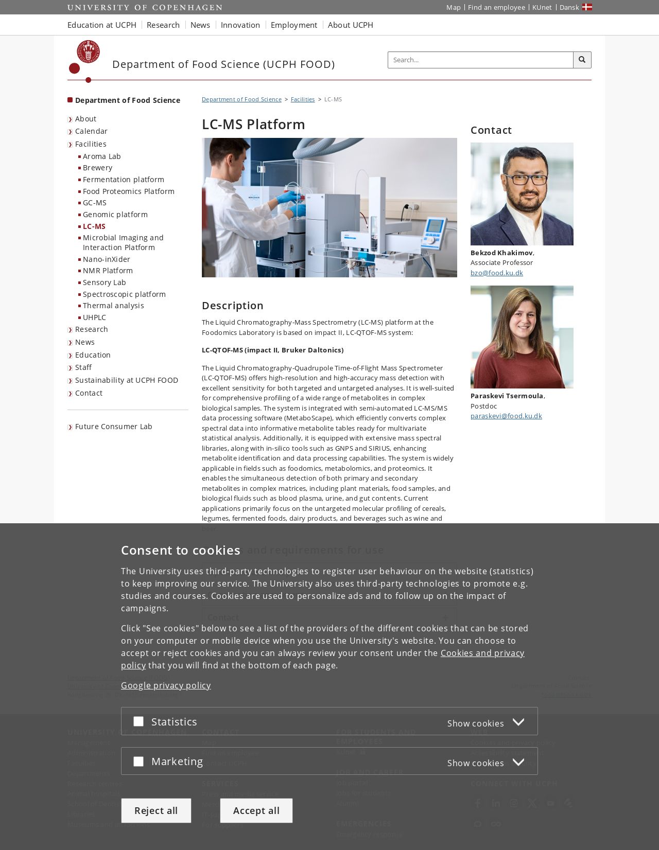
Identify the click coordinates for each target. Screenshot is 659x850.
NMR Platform (108, 270)
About (86, 118)
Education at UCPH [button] (101, 25)
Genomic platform (115, 214)
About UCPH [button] (351, 25)
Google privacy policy (166, 685)
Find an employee (496, 7)
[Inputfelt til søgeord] (481, 59)
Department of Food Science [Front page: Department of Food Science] (127, 100)
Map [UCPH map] (453, 7)
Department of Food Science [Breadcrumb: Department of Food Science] (242, 99)
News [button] (200, 25)
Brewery (97, 167)
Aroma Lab (102, 156)
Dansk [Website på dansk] (570, 7)
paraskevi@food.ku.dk (506, 415)
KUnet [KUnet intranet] (542, 7)
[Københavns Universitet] (84, 61)
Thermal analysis (113, 305)
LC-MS (94, 226)
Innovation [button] (241, 25)
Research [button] (163, 25)
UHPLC (95, 317)
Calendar (91, 131)
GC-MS (95, 202)
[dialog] (329, 686)
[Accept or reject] (141, 721)
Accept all (256, 810)
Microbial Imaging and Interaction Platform (123, 242)
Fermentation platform (123, 179)
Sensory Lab (104, 282)
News (85, 342)
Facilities (91, 144)
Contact (88, 393)
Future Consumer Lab (114, 426)
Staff (83, 367)
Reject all (156, 810)
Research (91, 329)
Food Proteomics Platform (129, 191)
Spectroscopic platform (124, 294)
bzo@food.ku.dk (497, 272)
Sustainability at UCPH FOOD (126, 380)
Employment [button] (294, 25)
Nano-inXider (107, 259)
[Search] (582, 60)
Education (93, 355)
